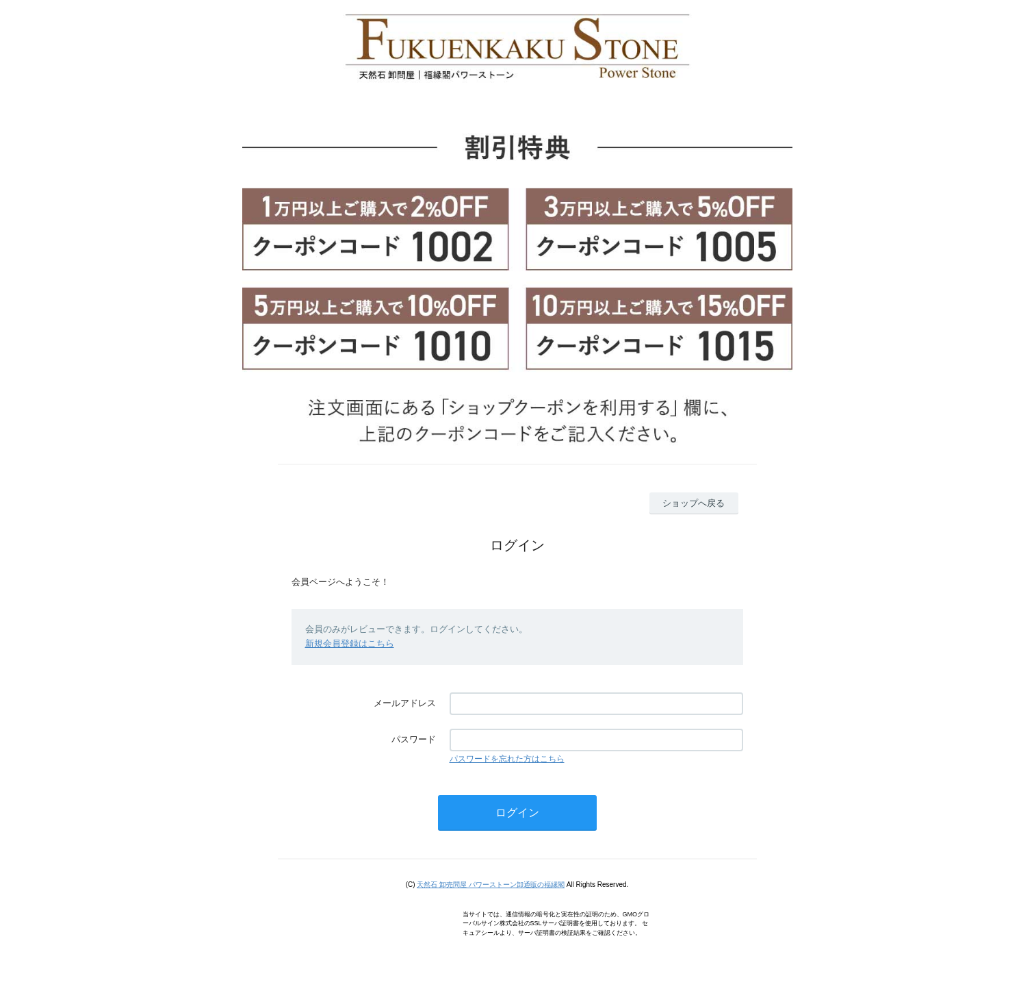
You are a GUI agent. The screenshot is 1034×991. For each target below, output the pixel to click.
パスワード (413, 739)
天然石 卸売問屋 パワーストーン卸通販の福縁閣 (491, 884)
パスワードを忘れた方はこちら (507, 759)
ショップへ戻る (693, 503)
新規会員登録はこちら (349, 643)
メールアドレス (405, 703)
